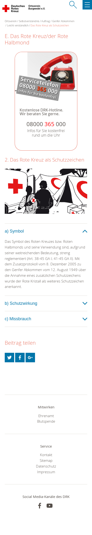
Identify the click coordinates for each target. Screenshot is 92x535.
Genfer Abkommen (63, 21)
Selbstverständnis (29, 21)
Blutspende (46, 421)
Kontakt (46, 454)
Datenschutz (46, 466)
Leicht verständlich (17, 25)
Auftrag (45, 21)
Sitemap (46, 460)
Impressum (46, 471)
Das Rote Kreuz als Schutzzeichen (50, 25)
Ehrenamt (46, 415)
